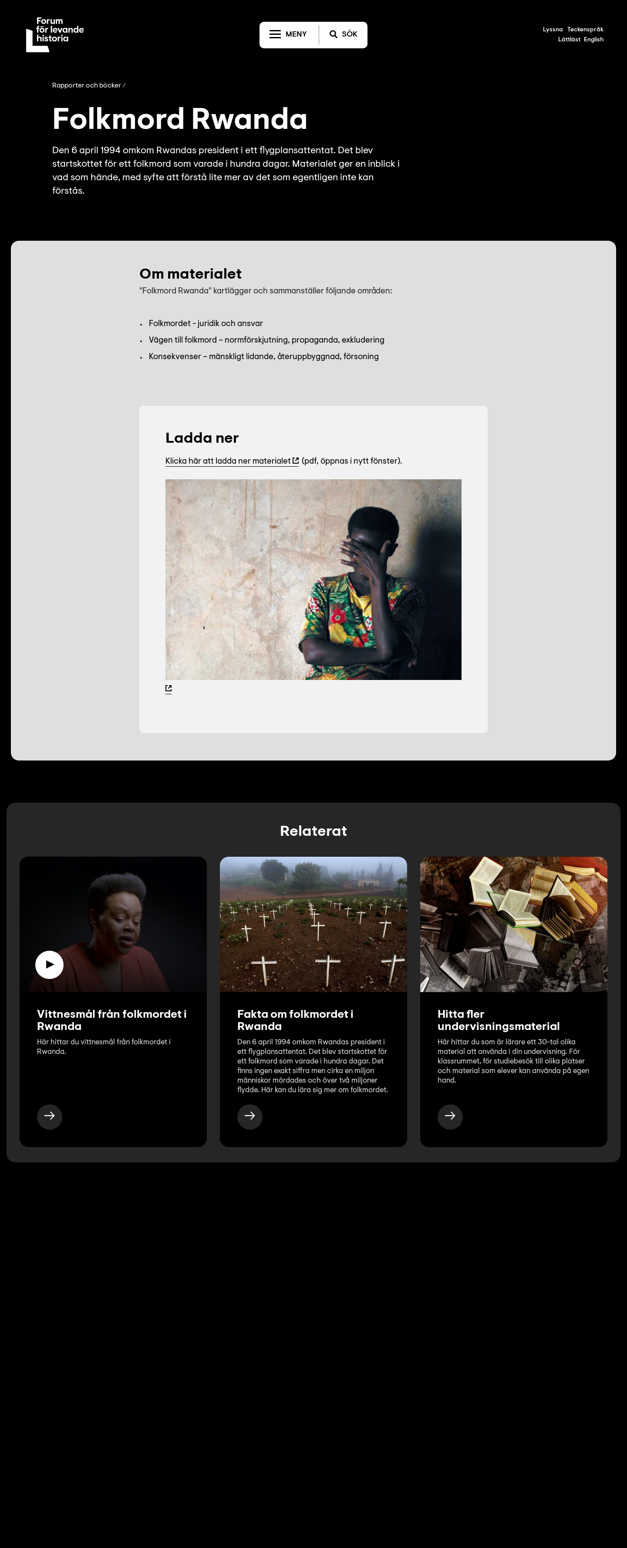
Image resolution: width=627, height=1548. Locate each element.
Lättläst (569, 40)
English (593, 40)
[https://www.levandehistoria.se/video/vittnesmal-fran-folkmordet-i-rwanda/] (49, 1117)
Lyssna (553, 30)
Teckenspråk (585, 30)
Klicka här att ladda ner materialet (228, 462)
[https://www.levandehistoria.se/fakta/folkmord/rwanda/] (250, 1117)
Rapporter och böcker (86, 85)
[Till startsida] (55, 34)
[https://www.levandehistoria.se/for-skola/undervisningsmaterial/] (450, 1117)
